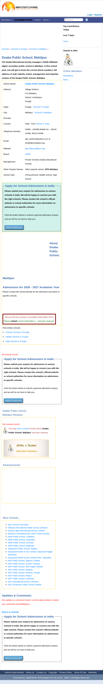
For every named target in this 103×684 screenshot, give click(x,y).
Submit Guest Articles (14, 672)
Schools (5, 49)
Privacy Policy (65, 672)
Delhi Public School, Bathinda (21, 546)
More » (46, 20)
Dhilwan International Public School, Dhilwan (27, 528)
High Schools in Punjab (16, 341)
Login (90, 15)
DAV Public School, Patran (19, 575)
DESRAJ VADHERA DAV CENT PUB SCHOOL (29, 534)
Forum (38, 20)
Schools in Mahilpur (38, 49)
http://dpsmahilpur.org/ (35, 148)
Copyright (53, 672)
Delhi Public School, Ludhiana (21, 536)
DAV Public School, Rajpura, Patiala (24, 560)
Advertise (92, 672)
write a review (23, 428)
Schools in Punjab (19, 49)
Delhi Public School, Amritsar (21, 542)
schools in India (42, 124)
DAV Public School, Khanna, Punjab (24, 572)
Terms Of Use (80, 672)
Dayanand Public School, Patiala (22, 548)
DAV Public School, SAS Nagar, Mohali (25, 566)
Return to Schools (10, 612)
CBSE (28, 154)
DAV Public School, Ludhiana (21, 578)
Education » (6, 20)
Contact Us (41, 672)
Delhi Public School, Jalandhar (21, 540)
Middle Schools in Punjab (17, 337)
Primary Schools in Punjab (17, 332)
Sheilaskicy (68, 75)
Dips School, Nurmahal (18, 524)
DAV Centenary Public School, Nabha (24, 584)
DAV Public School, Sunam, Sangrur (24, 563)
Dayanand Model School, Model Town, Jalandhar (29, 557)
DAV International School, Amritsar (23, 581)
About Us (30, 672)
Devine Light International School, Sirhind (26, 530)
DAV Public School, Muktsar (20, 569)
